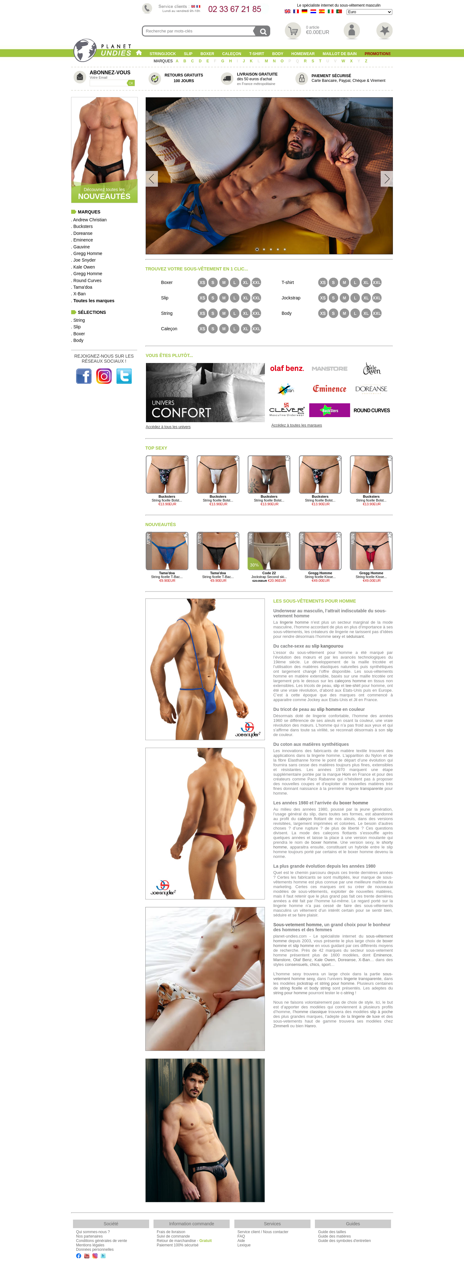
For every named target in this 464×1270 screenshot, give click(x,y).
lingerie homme (294, 622)
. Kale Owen (83, 266)
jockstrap (305, 983)
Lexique (244, 1245)
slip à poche (381, 1011)
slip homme (329, 709)
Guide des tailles (332, 1232)
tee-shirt (353, 685)
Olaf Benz (302, 959)
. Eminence (82, 239)
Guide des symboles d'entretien (344, 1241)
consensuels (296, 964)
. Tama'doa (81, 287)
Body (277, 54)
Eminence (382, 955)
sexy (336, 636)
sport (326, 964)
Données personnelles (95, 1249)
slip (336, 685)
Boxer (207, 54)
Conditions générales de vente (101, 1241)
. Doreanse (81, 233)
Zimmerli (281, 1025)
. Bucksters (82, 226)
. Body (77, 340)
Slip (188, 54)
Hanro (310, 1025)
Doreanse (346, 959)
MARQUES (164, 61)
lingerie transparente (362, 978)
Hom (346, 774)
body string (320, 988)
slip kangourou (327, 646)
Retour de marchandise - (184, 1241)
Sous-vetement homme (297, 924)
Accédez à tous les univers (168, 427)
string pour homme (337, 983)
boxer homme (353, 802)
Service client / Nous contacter (263, 1232)
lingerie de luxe (366, 1016)
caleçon (305, 818)
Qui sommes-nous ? (93, 1232)
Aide (241, 1241)
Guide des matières (334, 1236)
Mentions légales (90, 1245)
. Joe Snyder (83, 260)
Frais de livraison (171, 1232)
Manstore (281, 959)
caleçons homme (350, 680)
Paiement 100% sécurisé (177, 1245)
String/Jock (162, 54)
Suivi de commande (173, 1236)
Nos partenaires (89, 1236)
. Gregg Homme (87, 253)
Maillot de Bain (340, 54)
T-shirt (256, 54)
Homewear (303, 54)
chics (314, 964)
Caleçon (231, 54)
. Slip (76, 326)
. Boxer (78, 333)
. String (78, 320)
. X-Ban (78, 293)
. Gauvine (80, 246)
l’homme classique (310, 1011)
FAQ (241, 1236)
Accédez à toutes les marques (296, 425)
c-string (347, 992)
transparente (371, 788)
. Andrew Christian (89, 219)
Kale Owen (325, 959)
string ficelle (291, 988)
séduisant (355, 636)
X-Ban (364, 959)
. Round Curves (86, 280)
